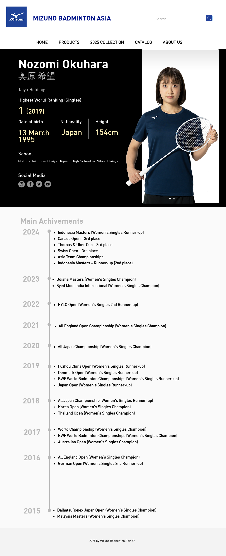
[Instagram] (21, 184)
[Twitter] (39, 184)
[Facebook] (30, 184)
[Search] (176, 19)
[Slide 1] (170, 198)
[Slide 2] (174, 198)
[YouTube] (47, 184)
